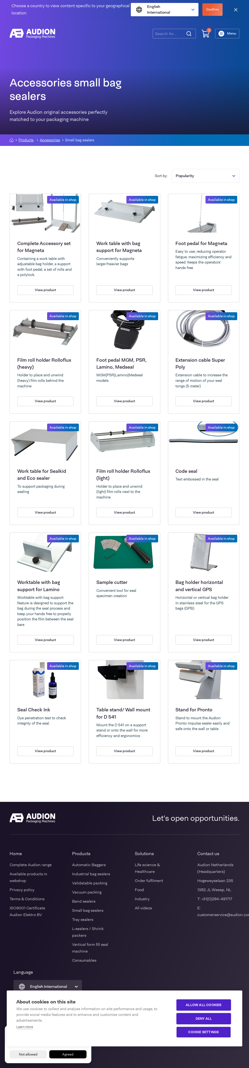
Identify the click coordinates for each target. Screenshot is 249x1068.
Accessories (50, 140)
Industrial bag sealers (91, 873)
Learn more (24, 1027)
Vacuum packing (86, 892)
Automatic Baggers (89, 864)
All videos (143, 908)
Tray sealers (82, 919)
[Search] (189, 33)
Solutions (144, 854)
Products (26, 140)
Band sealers (83, 901)
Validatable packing (89, 883)
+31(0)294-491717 (216, 898)
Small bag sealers (87, 910)
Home (16, 854)
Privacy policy (22, 889)
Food (139, 889)
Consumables (84, 960)
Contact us (208, 854)
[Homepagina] (11, 140)
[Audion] (32, 33)
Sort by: (161, 176)
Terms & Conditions (27, 898)
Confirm (212, 9)
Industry (142, 898)
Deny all (204, 1018)
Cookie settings (204, 1032)
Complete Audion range (31, 864)
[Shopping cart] (205, 33)
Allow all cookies (204, 1005)
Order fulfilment (149, 880)
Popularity (205, 175)
